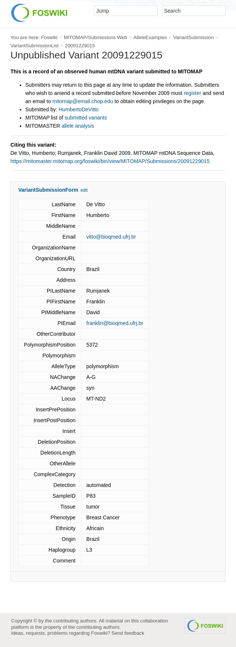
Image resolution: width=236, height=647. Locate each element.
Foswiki (49, 37)
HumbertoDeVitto (79, 109)
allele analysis (78, 126)
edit (84, 190)
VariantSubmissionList (34, 45)
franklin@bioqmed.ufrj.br (115, 323)
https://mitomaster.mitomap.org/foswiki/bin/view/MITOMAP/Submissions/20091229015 (110, 161)
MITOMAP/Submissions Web (95, 37)
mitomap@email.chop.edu (82, 101)
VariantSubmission (193, 37)
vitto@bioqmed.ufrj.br (111, 237)
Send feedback (127, 633)
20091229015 (80, 45)
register (192, 93)
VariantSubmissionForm (48, 190)
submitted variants (85, 118)
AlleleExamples (150, 37)
